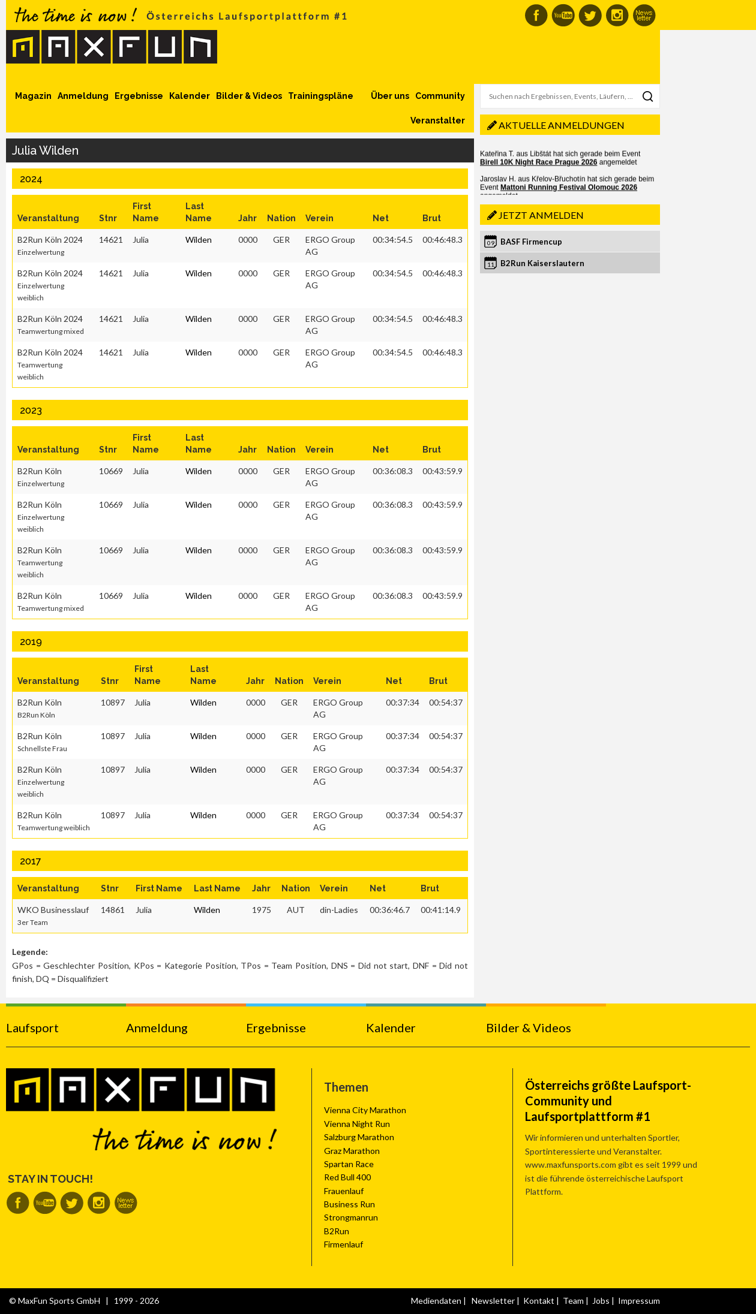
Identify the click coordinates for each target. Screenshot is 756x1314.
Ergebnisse (139, 96)
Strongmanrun (351, 1217)
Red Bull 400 (347, 1177)
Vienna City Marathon (365, 1110)
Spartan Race (349, 1164)
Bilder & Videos (249, 96)
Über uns (390, 96)
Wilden (198, 239)
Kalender (189, 96)
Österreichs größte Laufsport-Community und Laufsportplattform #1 (608, 1100)
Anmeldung (83, 96)
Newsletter (493, 1300)
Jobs (601, 1300)
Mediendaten (436, 1300)
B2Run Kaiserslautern (542, 263)
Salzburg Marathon (359, 1137)
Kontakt (538, 1300)
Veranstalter (437, 120)
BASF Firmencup (531, 241)
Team (573, 1300)
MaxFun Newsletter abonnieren (644, 15)
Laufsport (32, 1027)
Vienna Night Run (357, 1124)
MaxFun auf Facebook (536, 15)
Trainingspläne (320, 96)
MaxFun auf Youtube (563, 15)
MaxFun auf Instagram (617, 15)
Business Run (349, 1204)
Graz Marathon (352, 1151)
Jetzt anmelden (541, 215)
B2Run (336, 1231)
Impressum (639, 1300)
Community (440, 96)
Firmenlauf (343, 1244)
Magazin (33, 96)
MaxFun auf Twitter (590, 15)
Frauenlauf (344, 1191)
